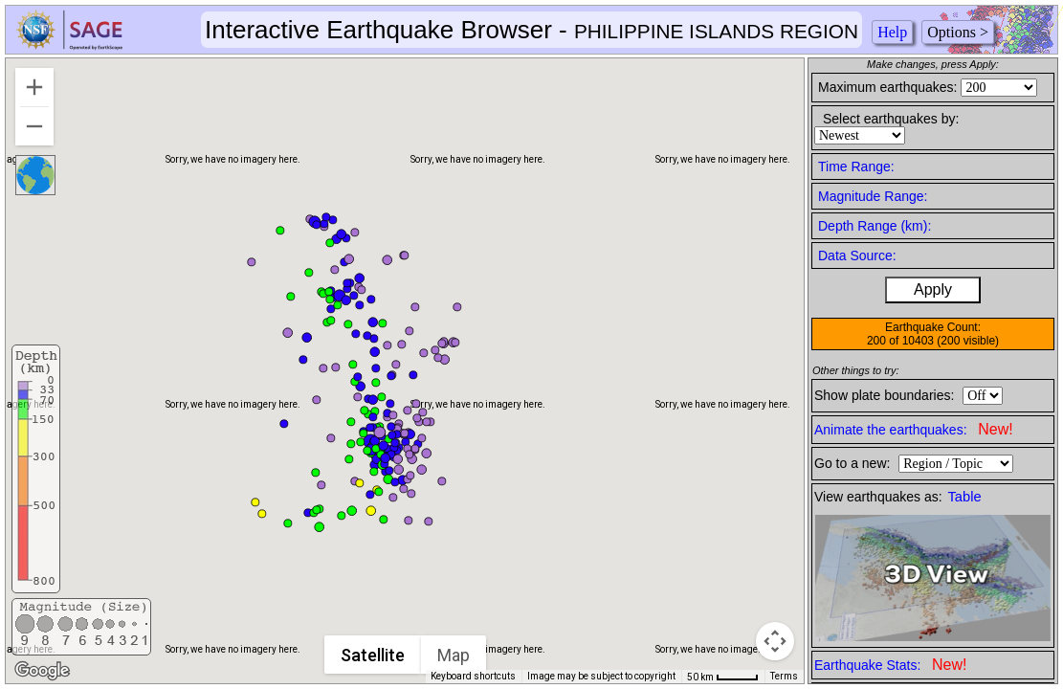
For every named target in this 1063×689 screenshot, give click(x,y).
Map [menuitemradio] (454, 655)
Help (892, 32)
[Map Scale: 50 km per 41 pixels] (722, 676)
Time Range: (856, 166)
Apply (933, 289)
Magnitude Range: (872, 196)
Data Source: (857, 255)
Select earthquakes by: (891, 118)
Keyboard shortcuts (473, 676)
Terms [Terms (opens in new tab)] (784, 676)
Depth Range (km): (874, 225)
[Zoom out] (34, 126)
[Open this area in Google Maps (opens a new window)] (42, 670)
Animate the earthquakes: (913, 429)
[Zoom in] (34, 87)
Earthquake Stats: (890, 664)
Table (965, 496)
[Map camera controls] (775, 641)
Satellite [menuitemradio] (374, 655)
